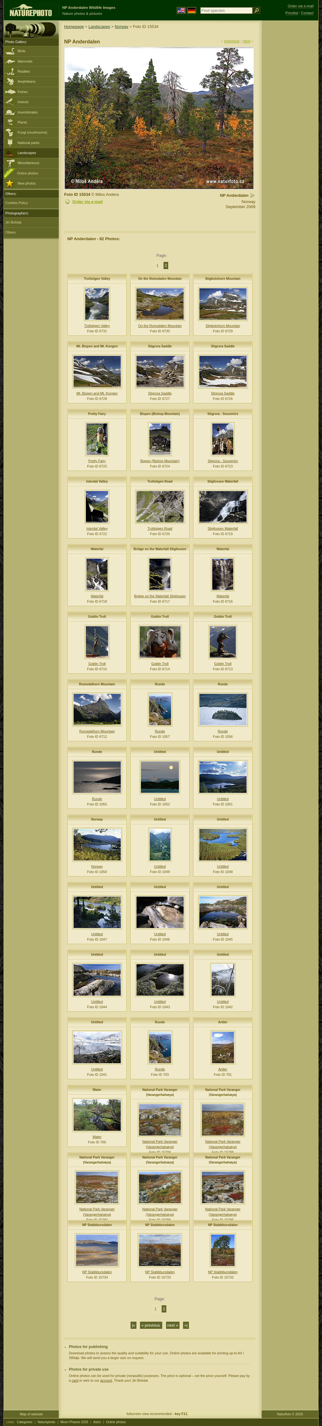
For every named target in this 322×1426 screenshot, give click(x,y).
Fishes (23, 92)
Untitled (160, 752)
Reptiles (24, 71)
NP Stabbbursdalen (97, 1225)
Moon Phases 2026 (74, 1422)
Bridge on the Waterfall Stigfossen (160, 549)
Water (96, 1090)
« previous (151, 1325)
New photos (27, 183)
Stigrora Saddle (160, 346)
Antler (223, 1022)
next (246, 41)
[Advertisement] (290, 121)
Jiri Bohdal (13, 222)
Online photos (27, 173)
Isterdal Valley (97, 481)
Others (10, 232)
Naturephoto (46, 1422)
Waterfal (97, 549)
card (75, 1380)
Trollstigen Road (159, 481)
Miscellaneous (28, 163)
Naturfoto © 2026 (290, 1414)
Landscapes (27, 153)
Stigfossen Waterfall (222, 481)
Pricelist (292, 13)
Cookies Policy (16, 203)
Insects (23, 102)
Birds (21, 51)
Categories (25, 1422)
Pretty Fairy (97, 414)
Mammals (25, 61)
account (106, 1380)
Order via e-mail (87, 201)
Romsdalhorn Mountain (97, 684)
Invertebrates (27, 112)
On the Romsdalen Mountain (160, 278)
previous (231, 41)
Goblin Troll (97, 616)
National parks (29, 143)
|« (133, 1325)
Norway (121, 26)
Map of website (31, 1414)
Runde (160, 684)
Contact (307, 13)
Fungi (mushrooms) (32, 132)
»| (185, 1325)
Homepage (74, 26)
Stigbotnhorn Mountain (223, 278)
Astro (97, 1422)
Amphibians (27, 81)
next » (172, 1325)
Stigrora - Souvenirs (223, 414)
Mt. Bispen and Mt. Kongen (97, 346)
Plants (22, 122)
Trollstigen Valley (97, 278)
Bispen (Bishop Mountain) (160, 414)
